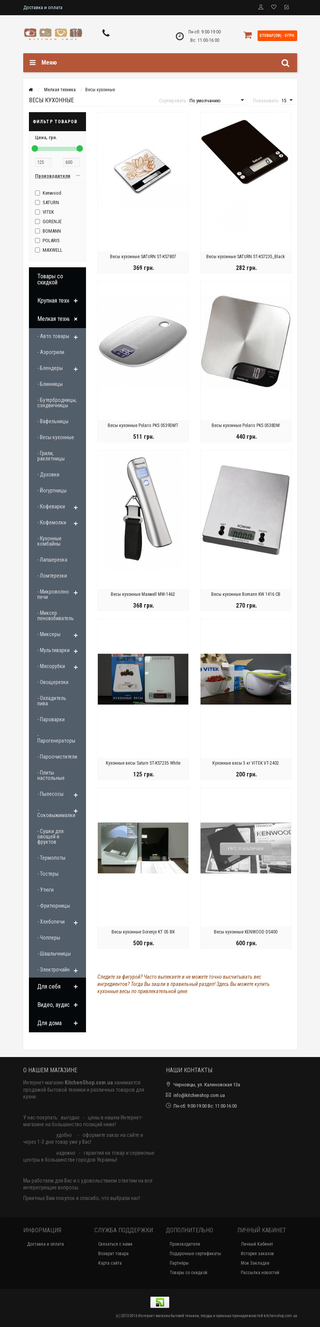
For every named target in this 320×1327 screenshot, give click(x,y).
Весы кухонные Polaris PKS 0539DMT (143, 425)
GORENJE (48, 221)
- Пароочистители (57, 757)
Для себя (48, 986)
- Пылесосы (50, 794)
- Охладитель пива (51, 700)
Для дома (49, 1023)
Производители (185, 1244)
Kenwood (48, 193)
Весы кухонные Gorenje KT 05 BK (143, 932)
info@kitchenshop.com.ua (199, 1095)
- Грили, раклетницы (51, 456)
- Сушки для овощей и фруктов (50, 836)
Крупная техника (57, 300)
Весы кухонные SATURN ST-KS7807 (143, 256)
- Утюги (45, 890)
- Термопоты (51, 858)
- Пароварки (51, 719)
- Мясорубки (51, 666)
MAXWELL (48, 250)
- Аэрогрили (50, 352)
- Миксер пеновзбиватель (55, 615)
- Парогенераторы (56, 738)
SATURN (47, 202)
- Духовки (48, 474)
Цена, (46, 137)
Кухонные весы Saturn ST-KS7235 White (143, 763)
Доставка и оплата (42, 7)
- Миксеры (48, 634)
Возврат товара (113, 1253)
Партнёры (179, 1263)
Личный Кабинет (257, 1244)
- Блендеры (50, 368)
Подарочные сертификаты (195, 1253)
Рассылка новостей (260, 1272)
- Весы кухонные (55, 437)
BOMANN (48, 231)
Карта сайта (110, 1263)
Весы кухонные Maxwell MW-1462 (143, 594)
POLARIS (47, 240)
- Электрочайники (57, 970)
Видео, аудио (53, 1004)
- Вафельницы (52, 421)
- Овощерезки (52, 682)
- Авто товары (53, 336)
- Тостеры (48, 874)
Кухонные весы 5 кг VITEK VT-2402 (245, 763)
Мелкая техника (56, 318)
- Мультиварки (53, 650)
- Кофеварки (51, 506)
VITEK (44, 212)
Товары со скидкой (50, 279)
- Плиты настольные (51, 775)
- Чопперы (48, 938)
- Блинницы (50, 384)
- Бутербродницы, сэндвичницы (57, 402)
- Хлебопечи (51, 922)
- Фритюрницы (53, 906)
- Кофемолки (51, 522)
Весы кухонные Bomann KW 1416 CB (245, 594)
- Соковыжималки (56, 812)
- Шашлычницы (54, 954)
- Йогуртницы (52, 490)
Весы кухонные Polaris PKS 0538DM (246, 425)
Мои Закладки (255, 1263)
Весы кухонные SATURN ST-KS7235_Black (245, 256)
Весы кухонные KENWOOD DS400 (245, 932)
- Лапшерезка (52, 560)
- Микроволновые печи (57, 594)
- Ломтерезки (52, 576)
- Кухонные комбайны (49, 541)
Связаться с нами (115, 1244)
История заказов (257, 1253)
